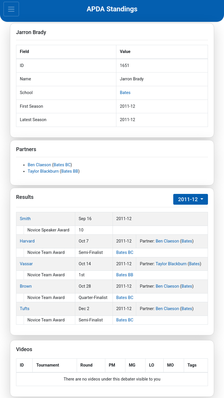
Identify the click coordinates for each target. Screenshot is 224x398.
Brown (26, 286)
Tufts (24, 308)
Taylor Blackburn (43, 171)
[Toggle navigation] (11, 9)
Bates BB (69, 171)
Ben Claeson (39, 164)
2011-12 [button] (188, 199)
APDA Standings (112, 9)
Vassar (26, 263)
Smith (25, 218)
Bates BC (62, 164)
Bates (125, 92)
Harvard (27, 241)
